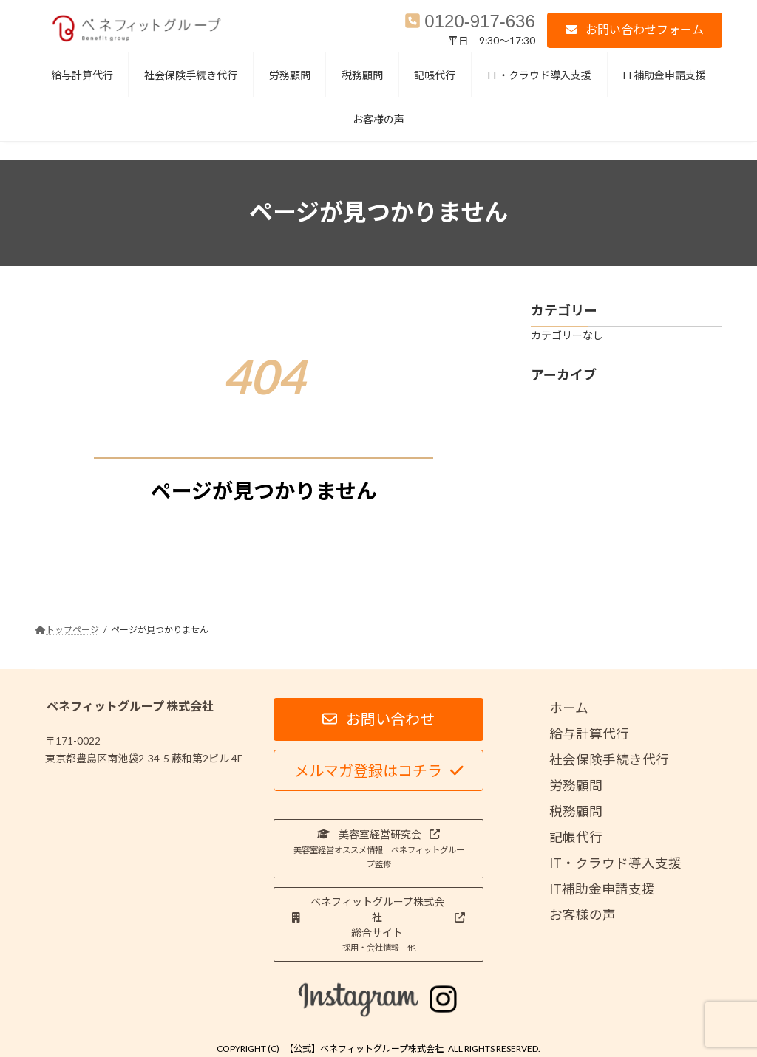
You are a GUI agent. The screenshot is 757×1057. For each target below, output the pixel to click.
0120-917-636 (479, 21)
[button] (634, 30)
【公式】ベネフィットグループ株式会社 (364, 1048)
